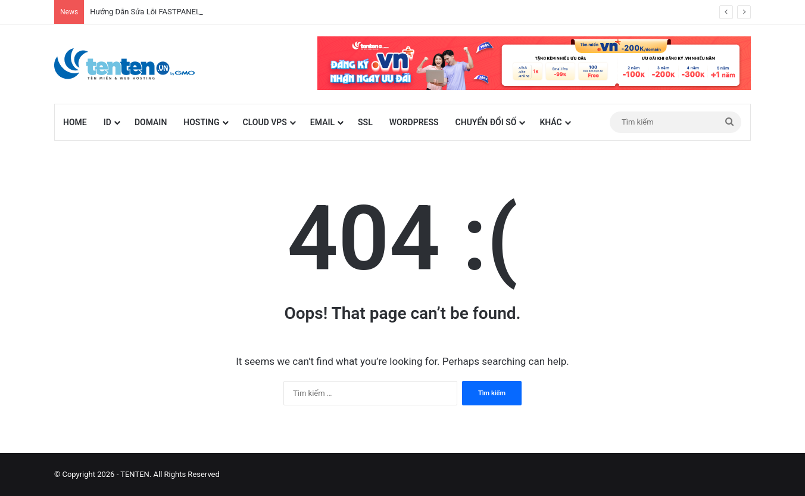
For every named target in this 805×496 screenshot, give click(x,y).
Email (322, 122)
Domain (151, 122)
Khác (550, 122)
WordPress (414, 122)
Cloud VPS (265, 122)
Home (75, 122)
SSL (365, 122)
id (107, 122)
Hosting (201, 122)
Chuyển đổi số (486, 122)
